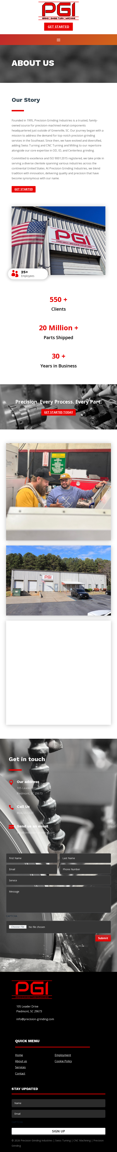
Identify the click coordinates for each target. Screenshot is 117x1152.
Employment (63, 1055)
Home (19, 1055)
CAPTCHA (11, 916)
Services (20, 1067)
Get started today (58, 412)
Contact (20, 1073)
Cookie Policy (63, 1061)
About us (21, 1061)
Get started (58, 26)
